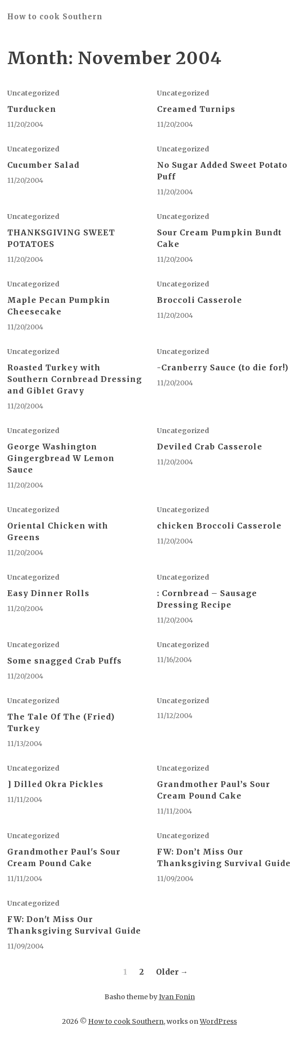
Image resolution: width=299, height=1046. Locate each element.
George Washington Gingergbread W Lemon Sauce (61, 458)
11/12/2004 (175, 715)
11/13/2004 (24, 743)
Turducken (31, 109)
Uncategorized (33, 93)
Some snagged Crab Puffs (64, 661)
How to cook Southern (55, 16)
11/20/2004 (25, 124)
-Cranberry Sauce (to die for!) (222, 367)
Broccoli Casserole (199, 300)
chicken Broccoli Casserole (219, 525)
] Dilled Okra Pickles (55, 784)
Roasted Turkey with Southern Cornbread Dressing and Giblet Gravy (74, 379)
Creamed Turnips (196, 109)
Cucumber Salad (43, 165)
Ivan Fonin (177, 996)
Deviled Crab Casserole (209, 446)
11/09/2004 (175, 878)
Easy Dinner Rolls (48, 593)
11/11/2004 (24, 799)
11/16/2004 (174, 659)
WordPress (218, 1021)
